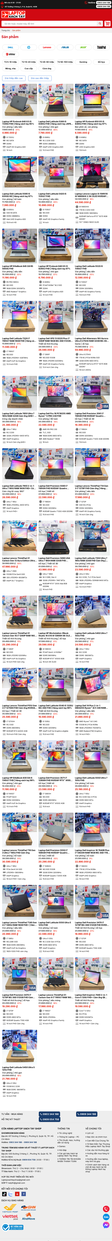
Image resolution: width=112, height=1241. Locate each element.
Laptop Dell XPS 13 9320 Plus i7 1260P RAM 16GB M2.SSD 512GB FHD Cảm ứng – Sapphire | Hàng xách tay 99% (54, 339)
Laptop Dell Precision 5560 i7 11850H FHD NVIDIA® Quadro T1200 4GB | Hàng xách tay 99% (54, 487)
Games (62, 1146)
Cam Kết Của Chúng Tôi (98, 1141)
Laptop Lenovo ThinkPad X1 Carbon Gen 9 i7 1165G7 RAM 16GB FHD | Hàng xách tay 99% (55, 996)
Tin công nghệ (65, 1133)
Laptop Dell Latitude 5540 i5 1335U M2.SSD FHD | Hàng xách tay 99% (55, 706)
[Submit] (100, 24)
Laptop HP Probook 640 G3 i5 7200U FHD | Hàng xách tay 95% (18, 122)
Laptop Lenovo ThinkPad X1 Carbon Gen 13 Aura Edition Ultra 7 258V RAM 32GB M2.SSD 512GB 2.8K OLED (19, 559)
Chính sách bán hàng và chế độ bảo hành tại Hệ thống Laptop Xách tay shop (97, 1168)
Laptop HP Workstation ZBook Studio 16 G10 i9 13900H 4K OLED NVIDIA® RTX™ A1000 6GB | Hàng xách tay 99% (54, 634)
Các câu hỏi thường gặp (98, 1150)
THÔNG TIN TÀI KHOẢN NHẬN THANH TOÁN (69, 1160)
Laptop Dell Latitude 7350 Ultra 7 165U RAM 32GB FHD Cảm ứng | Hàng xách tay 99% (91, 559)
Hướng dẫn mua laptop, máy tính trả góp (96, 1160)
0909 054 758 (49, 1119)
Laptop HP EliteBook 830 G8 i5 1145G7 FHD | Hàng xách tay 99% (18, 779)
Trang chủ (5, 30)
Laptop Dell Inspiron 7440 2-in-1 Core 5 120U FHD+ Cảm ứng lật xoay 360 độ (91, 996)
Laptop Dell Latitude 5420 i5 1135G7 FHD (52, 195)
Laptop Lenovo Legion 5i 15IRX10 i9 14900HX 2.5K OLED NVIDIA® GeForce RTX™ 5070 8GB (91, 195)
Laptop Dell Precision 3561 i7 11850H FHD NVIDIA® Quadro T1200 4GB (89, 414)
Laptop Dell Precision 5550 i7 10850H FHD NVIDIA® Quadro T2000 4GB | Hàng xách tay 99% (54, 851)
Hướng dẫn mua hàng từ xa (97, 1154)
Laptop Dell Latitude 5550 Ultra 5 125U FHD (54, 923)
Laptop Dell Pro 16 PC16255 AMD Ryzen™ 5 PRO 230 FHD (54, 414)
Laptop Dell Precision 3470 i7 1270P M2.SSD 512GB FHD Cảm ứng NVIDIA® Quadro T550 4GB (17, 996)
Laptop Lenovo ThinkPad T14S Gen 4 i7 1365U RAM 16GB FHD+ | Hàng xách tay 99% (19, 923)
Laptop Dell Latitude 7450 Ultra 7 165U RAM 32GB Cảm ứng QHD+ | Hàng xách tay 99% (18, 414)
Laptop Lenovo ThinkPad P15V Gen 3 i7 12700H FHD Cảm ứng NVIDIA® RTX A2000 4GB (19, 706)
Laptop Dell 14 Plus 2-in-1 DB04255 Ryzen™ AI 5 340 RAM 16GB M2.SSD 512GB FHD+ (90, 706)
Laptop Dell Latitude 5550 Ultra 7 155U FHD (91, 779)
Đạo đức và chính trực (97, 1137)
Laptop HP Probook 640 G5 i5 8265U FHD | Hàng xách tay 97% (54, 267)
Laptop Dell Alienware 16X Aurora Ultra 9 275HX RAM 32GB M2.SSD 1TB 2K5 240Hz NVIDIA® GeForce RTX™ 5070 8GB (91, 339)
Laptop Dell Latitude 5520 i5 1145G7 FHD (89, 267)
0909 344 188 (103, 6)
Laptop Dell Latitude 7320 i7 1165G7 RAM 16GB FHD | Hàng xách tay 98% (19, 339)
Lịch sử (90, 1133)
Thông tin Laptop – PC (69, 1137)
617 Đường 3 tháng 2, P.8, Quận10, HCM (19, 7)
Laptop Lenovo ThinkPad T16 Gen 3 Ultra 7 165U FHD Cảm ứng (18, 851)
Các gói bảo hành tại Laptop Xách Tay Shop (67, 1154)
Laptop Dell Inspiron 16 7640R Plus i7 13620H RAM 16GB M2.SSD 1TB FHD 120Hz (92, 851)
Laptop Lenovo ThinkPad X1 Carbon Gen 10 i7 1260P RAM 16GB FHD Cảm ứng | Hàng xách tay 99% (19, 634)
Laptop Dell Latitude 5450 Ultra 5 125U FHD (18, 1068)
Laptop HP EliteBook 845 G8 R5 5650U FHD (17, 267)
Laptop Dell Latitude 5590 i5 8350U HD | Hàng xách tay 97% (17, 195)
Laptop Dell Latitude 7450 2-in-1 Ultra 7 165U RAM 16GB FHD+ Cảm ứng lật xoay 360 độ (19, 487)
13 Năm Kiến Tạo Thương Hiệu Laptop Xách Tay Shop (97, 1145)
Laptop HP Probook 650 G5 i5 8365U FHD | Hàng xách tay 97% (91, 122)
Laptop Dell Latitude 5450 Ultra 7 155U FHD (91, 634)
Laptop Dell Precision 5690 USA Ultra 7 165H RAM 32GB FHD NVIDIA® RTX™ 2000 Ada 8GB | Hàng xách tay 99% (54, 559)
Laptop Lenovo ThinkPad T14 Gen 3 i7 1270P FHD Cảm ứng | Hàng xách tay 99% (91, 487)
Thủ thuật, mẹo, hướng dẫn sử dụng (68, 1141)
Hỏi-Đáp (62, 1150)
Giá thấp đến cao (14, 78)
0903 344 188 (103, 2)
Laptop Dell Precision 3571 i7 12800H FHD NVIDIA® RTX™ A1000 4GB (55, 779)
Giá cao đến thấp (40, 78)
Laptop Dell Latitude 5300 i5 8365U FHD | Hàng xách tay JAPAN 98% (55, 122)
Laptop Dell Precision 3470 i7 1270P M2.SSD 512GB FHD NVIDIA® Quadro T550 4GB (92, 923)
